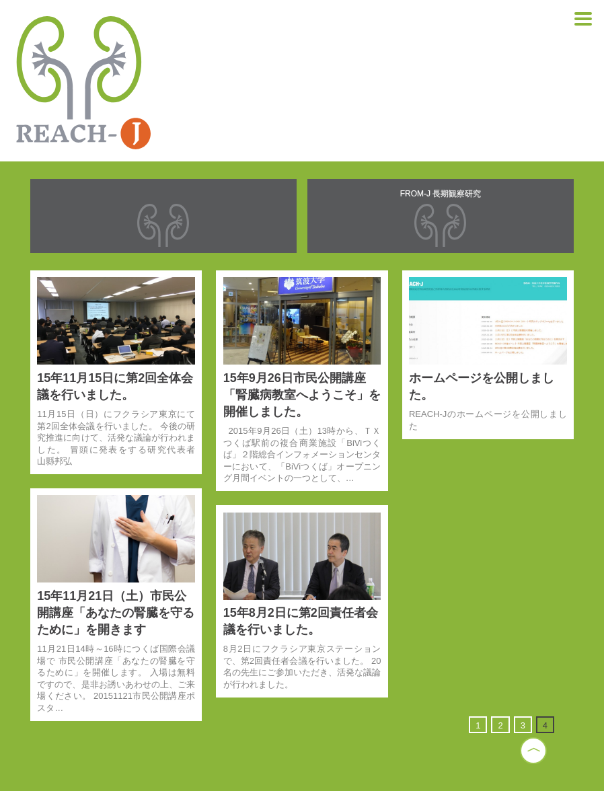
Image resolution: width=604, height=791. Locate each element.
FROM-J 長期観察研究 (441, 193)
